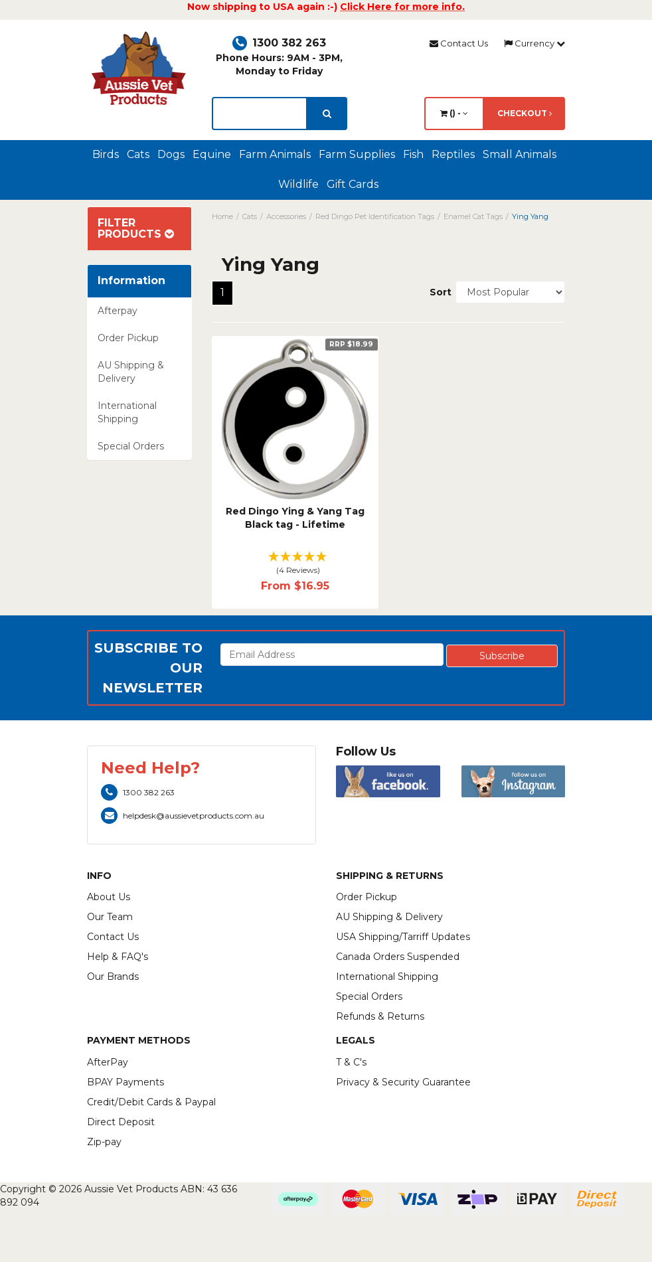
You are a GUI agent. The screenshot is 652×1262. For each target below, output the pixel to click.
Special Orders (131, 446)
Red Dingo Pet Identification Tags (374, 216)
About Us (108, 897)
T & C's (351, 1062)
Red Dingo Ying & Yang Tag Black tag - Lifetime (295, 517)
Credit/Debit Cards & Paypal (151, 1102)
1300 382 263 (279, 43)
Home (222, 216)
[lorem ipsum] (259, 113)
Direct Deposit (121, 1122)
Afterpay (117, 311)
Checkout (524, 113)
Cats (138, 154)
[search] (327, 113)
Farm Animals (275, 154)
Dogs (171, 154)
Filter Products (136, 228)
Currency (534, 43)
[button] (295, 564)
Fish (413, 154)
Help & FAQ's (117, 957)
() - (454, 113)
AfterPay (107, 1062)
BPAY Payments (125, 1082)
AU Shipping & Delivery (131, 371)
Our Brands (113, 977)
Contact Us (459, 43)
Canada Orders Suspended (397, 957)
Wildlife (298, 184)
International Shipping (127, 412)
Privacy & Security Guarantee (403, 1082)
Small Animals (519, 154)
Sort (438, 292)
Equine (212, 154)
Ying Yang (530, 216)
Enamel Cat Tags (473, 216)
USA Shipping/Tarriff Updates (403, 937)
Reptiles (453, 154)
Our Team (110, 917)
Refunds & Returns (380, 1016)
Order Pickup (128, 338)
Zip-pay (104, 1142)
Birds (105, 154)
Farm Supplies (357, 154)
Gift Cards (352, 184)
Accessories (286, 216)
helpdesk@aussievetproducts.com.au (182, 816)
